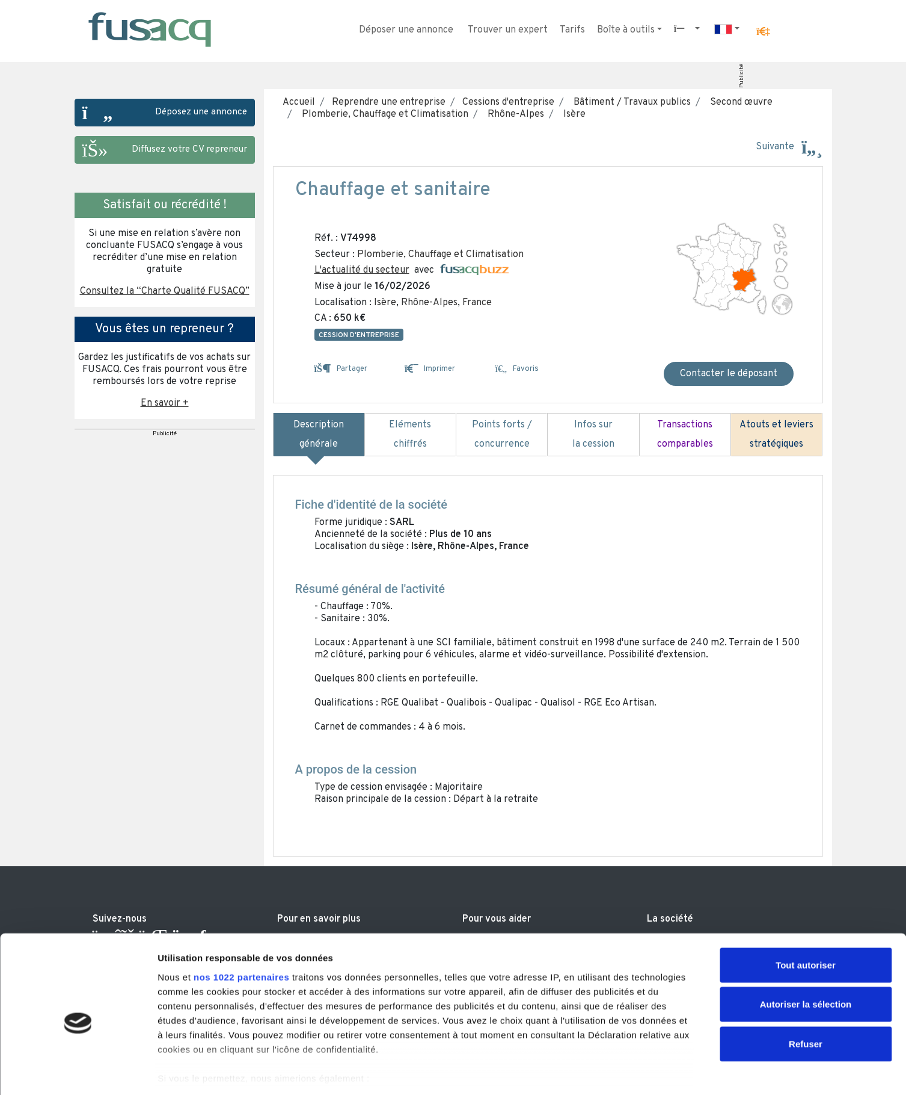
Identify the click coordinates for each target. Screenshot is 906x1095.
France (477, 303)
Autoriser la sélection (806, 950)
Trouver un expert (508, 30)
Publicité (741, 76)
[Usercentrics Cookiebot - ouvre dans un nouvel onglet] (77, 1071)
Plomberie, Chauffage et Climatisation (382, 114)
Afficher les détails (662, 1071)
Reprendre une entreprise (387, 102)
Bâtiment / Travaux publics (630, 102)
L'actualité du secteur (361, 270)
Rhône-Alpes (513, 114)
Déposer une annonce (406, 30)
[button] (763, 31)
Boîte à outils (626, 30)
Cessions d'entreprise (507, 102)
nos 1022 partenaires (241, 923)
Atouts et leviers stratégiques (776, 434)
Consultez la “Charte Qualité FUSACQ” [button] (164, 291)
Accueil (299, 102)
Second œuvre (739, 102)
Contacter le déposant (728, 374)
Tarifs (572, 30)
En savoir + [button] (165, 403)
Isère (572, 114)
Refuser (805, 990)
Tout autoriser (806, 911)
